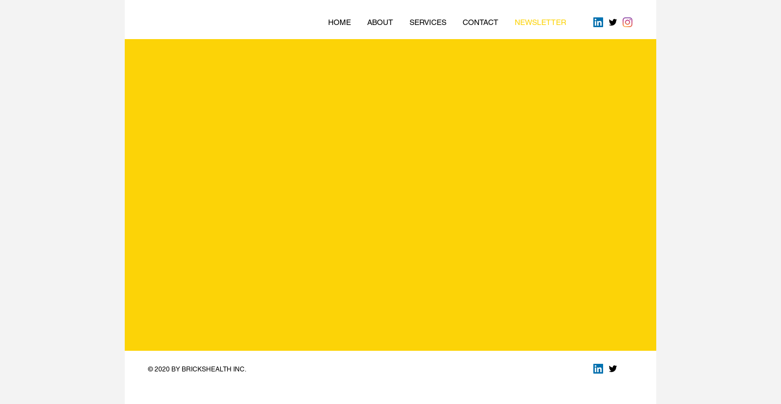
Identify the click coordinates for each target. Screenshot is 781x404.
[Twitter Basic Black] (613, 22)
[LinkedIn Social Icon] (598, 22)
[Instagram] (627, 22)
